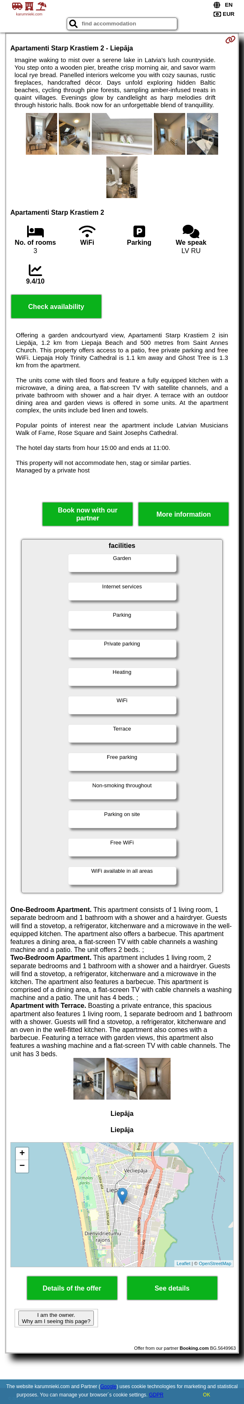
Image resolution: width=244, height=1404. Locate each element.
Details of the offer (72, 1288)
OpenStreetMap (215, 1263)
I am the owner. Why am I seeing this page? (56, 1318)
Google (108, 1386)
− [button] (22, 1166)
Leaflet (183, 1263)
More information (183, 514)
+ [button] (22, 1154)
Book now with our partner (88, 514)
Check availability (56, 306)
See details (172, 1288)
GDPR (156, 1395)
